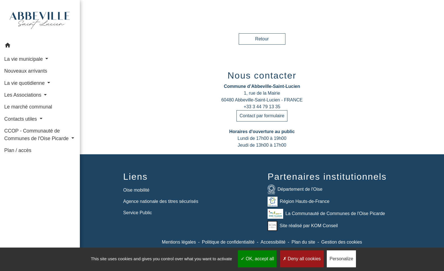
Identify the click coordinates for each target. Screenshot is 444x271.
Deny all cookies (302, 258)
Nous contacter (261, 75)
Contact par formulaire (262, 115)
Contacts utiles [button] (21, 119)
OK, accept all (257, 258)
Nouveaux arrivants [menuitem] (25, 71)
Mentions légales (179, 242)
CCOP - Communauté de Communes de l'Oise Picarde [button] (37, 134)
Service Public (137, 212)
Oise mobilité (136, 190)
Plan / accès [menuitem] (17, 150)
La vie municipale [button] (24, 59)
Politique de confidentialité (228, 242)
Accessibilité (273, 242)
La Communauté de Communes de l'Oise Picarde (326, 214)
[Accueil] (40, 19)
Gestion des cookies (341, 242)
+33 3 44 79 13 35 (262, 106)
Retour (262, 38)
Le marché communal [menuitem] (28, 107)
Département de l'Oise (295, 189)
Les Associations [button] (23, 95)
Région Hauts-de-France (298, 202)
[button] (40, 46)
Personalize (341, 258)
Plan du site (303, 242)
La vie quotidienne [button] (25, 83)
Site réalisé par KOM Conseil (303, 226)
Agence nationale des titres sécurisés (160, 201)
